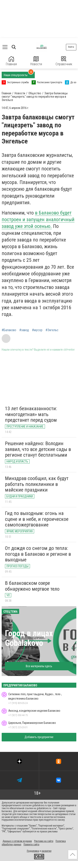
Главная (11, 61)
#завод (24, 330)
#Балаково (9, 330)
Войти (71, 47)
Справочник (64, 61)
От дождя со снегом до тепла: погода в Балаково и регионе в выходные (38, 554)
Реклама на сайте (43, 841)
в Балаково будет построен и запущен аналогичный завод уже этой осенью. (38, 219)
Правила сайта (31, 844)
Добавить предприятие (39, 737)
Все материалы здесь (39, 666)
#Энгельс (52, 330)
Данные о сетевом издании (17, 841)
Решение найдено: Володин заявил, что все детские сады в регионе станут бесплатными (38, 449)
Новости (36, 61)
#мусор (37, 330)
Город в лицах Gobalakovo (29, 638)
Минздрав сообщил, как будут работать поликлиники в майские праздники (36, 484)
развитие (46, 851)
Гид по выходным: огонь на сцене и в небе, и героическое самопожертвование (36, 519)
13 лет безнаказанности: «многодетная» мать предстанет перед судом (31, 414)
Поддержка (33, 851)
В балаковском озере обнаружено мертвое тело (32, 586)
